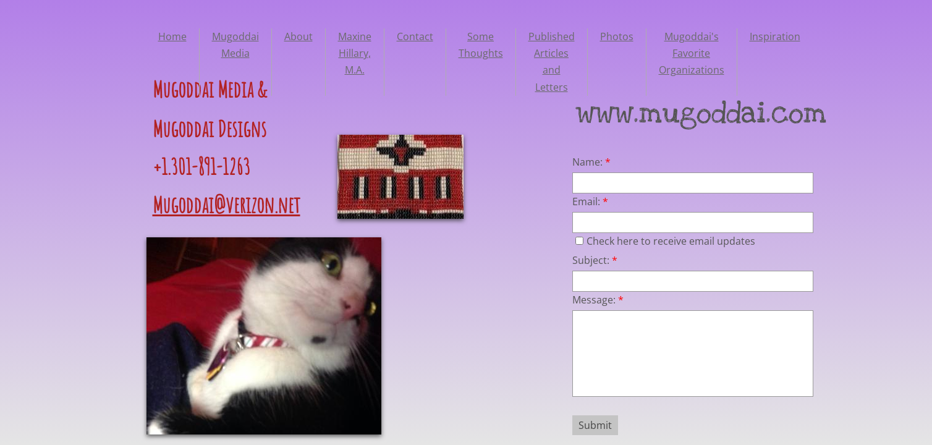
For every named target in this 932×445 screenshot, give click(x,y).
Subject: (594, 260)
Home (172, 36)
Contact (415, 36)
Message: (598, 300)
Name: (591, 162)
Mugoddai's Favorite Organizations (691, 53)
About (298, 36)
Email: (590, 201)
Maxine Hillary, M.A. (354, 53)
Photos (616, 36)
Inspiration (775, 36)
